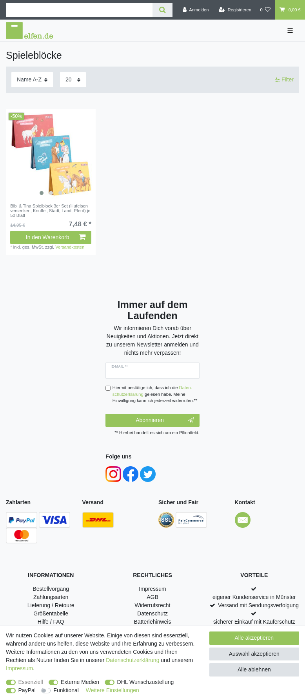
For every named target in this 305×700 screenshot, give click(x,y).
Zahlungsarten (51, 597)
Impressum (152, 589)
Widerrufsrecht (152, 605)
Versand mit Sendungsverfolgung (258, 605)
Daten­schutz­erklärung (132, 660)
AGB (152, 597)
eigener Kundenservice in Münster (254, 597)
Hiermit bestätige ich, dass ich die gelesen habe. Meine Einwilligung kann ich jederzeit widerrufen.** (155, 394)
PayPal (27, 690)
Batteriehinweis (152, 622)
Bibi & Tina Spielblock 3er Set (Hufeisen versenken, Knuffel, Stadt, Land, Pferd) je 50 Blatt (50, 211)
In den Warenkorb (55, 237)
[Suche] (162, 10)
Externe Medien (80, 682)
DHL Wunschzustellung (145, 682)
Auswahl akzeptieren (254, 654)
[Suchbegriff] (79, 10)
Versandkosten (69, 247)
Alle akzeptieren (254, 638)
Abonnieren (164, 420)
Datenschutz (152, 613)
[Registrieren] (235, 10)
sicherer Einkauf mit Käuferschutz (254, 622)
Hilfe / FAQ (51, 622)
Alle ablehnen (254, 669)
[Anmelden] (195, 10)
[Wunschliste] (265, 10)
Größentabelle (50, 613)
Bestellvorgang (51, 589)
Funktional (66, 690)
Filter (284, 79)
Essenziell (30, 682)
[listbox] (51, 154)
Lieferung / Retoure (50, 605)
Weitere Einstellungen (112, 690)
